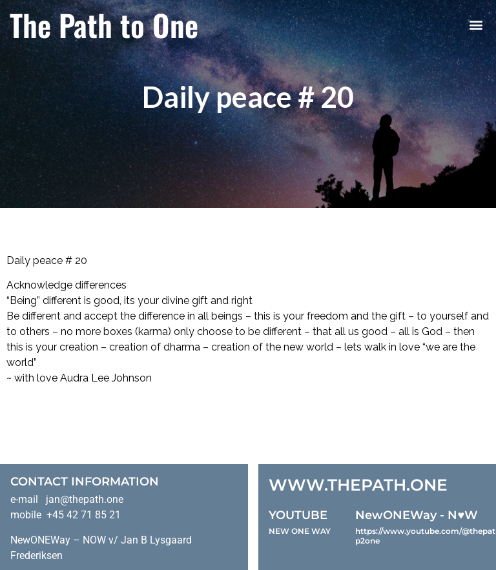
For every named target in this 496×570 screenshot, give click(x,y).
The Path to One (104, 24)
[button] (475, 25)
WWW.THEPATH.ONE (358, 484)
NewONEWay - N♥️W (416, 515)
